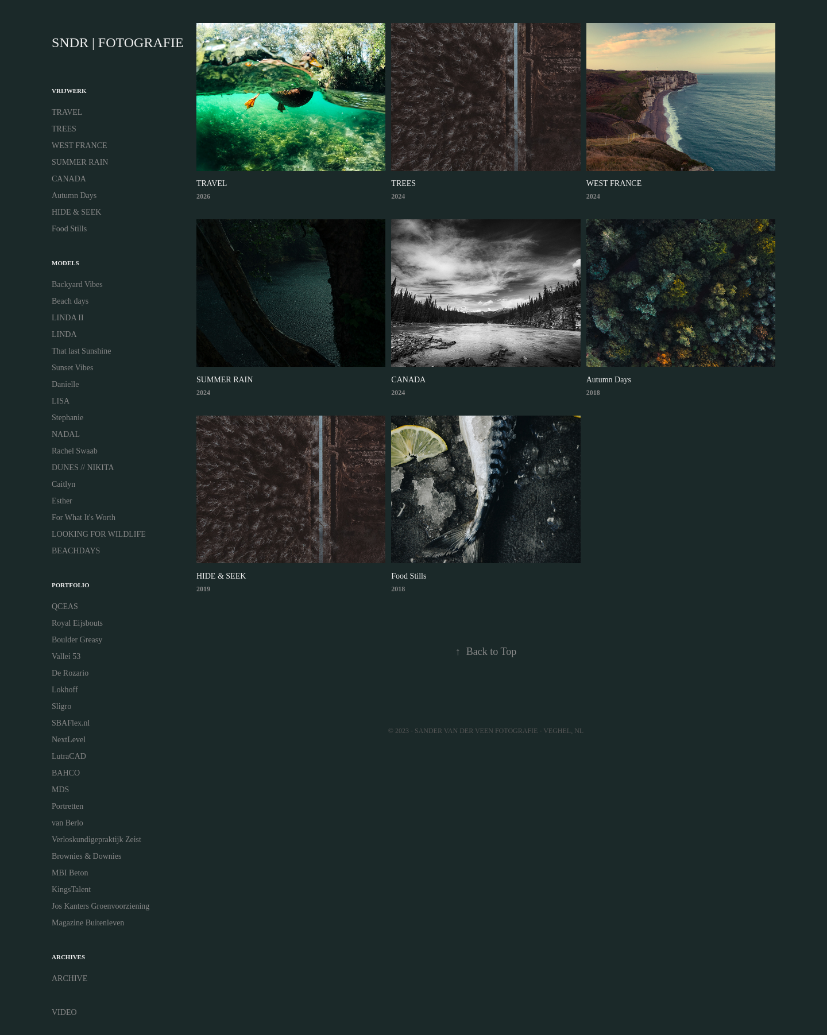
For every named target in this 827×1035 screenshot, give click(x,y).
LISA (60, 401)
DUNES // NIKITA (83, 467)
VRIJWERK (69, 90)
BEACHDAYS (76, 550)
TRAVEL (67, 112)
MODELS (65, 262)
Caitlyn (63, 484)
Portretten (67, 806)
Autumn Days (74, 195)
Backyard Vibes (77, 284)
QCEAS (65, 606)
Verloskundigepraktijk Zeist (96, 839)
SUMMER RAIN (80, 162)
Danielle (65, 384)
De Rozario (70, 673)
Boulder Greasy (77, 639)
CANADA (69, 179)
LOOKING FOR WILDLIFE (99, 534)
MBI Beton (70, 873)
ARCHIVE (69, 978)
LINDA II (68, 317)
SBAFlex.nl (71, 723)
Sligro (61, 706)
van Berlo (67, 823)
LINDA (64, 334)
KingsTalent (71, 889)
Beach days (70, 301)
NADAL (66, 434)
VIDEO (64, 1012)
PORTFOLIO (71, 585)
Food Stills (69, 228)
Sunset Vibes (72, 367)
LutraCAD (69, 756)
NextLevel (69, 739)
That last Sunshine (81, 351)
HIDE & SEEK (76, 212)
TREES (64, 129)
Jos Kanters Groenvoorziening (100, 906)
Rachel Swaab (75, 451)
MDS (60, 789)
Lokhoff (65, 689)
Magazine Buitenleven (88, 922)
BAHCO (66, 773)
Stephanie (67, 417)
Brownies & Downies (86, 856)
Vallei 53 (66, 656)
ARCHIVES (68, 956)
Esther (62, 501)
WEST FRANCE (79, 145)
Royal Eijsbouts (77, 623)
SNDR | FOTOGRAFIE (118, 42)
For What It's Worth (83, 517)
